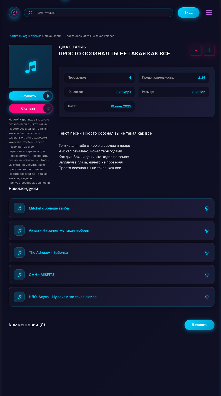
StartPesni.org (18, 36)
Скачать (36, 108)
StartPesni (14, 12)
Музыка (36, 36)
